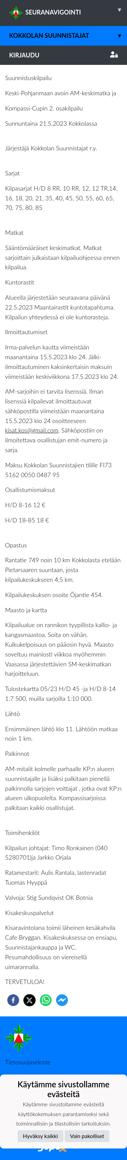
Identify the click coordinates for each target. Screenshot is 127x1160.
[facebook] (13, 1000)
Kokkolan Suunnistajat (68, 35)
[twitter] (29, 1000)
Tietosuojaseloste (27, 1062)
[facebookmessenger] (62, 1000)
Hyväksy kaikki (40, 1136)
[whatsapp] (46, 1000)
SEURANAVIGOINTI (68, 10)
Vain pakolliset (87, 1136)
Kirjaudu (63, 55)
